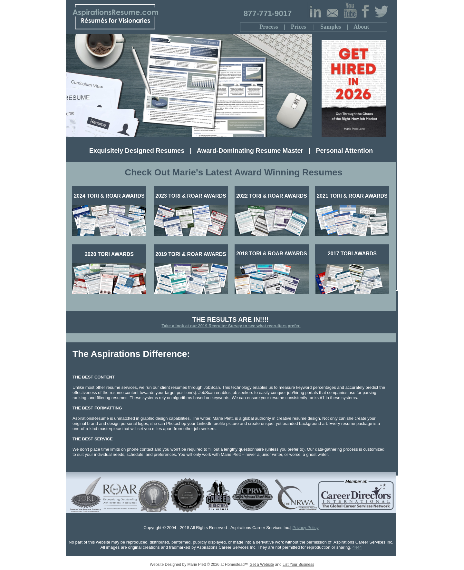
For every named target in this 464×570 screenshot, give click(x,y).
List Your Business (298, 564)
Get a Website (261, 564)
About (361, 27)
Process (268, 27)
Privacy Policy (306, 527)
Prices (298, 27)
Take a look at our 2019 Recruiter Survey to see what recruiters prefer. (230, 325)
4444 (357, 547)
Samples (330, 27)
